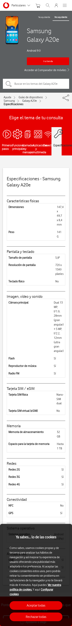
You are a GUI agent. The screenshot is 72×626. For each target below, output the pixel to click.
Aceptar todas (36, 605)
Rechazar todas (36, 617)
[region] (36, 575)
